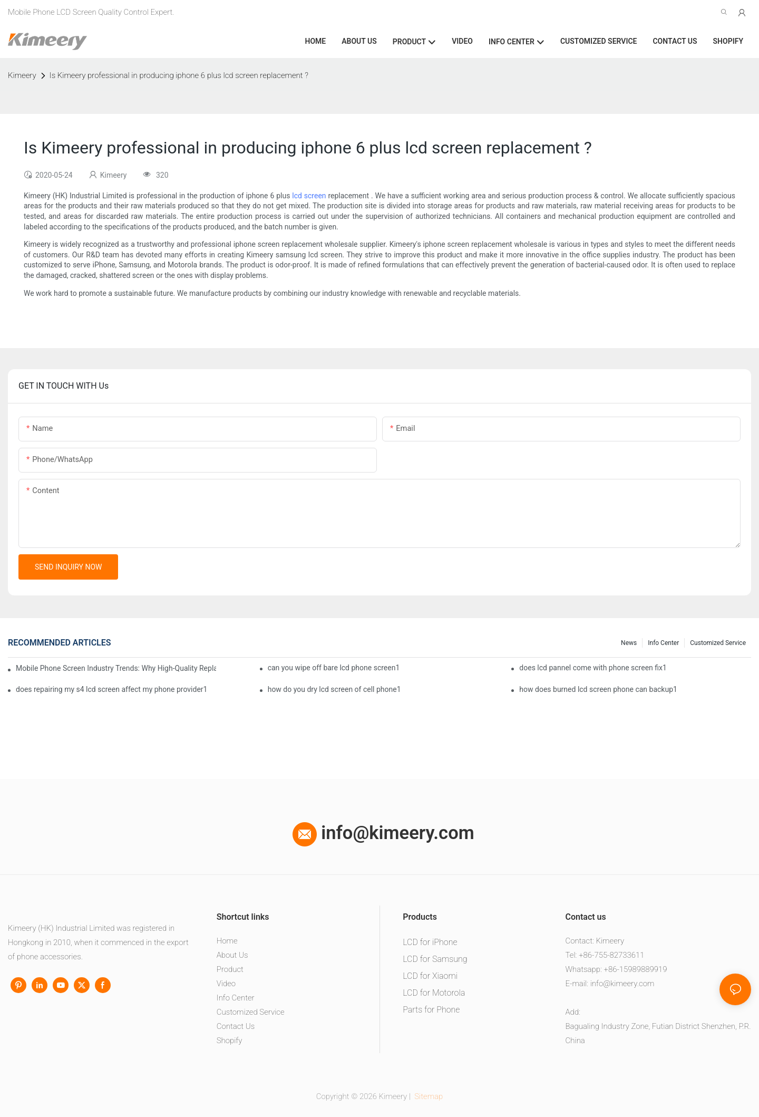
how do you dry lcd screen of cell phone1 (334, 689)
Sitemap (428, 1096)
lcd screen (309, 195)
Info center (663, 643)
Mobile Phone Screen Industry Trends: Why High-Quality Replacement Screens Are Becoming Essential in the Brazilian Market (116, 668)
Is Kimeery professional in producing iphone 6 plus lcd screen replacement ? (179, 75)
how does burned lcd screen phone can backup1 (598, 689)
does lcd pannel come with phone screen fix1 (593, 667)
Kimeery (22, 75)
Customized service (718, 643)
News (629, 643)
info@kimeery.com (383, 832)
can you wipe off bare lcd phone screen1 (334, 667)
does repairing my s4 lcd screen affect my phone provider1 (111, 689)
